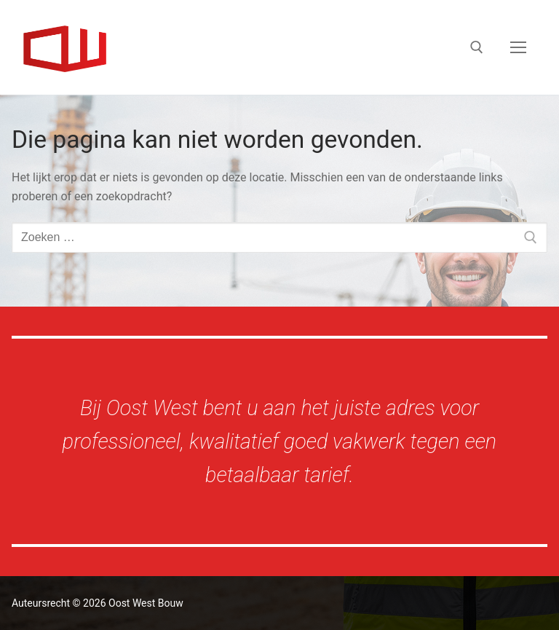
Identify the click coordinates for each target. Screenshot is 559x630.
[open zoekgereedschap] (476, 47)
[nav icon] (518, 47)
